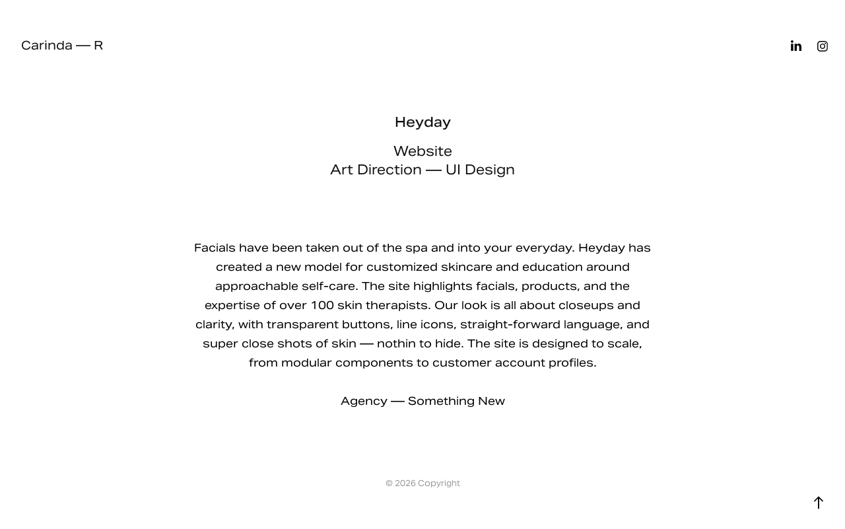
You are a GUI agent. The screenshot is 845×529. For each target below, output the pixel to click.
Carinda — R (62, 45)
